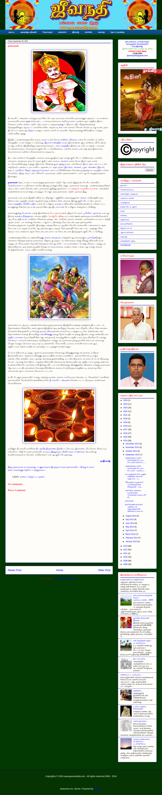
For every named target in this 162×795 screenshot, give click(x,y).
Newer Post (14, 570)
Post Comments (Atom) (65, 578)
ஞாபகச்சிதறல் (126, 224)
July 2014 (130, 519)
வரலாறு (101, 32)
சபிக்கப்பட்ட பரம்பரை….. (131, 675)
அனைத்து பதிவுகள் (28, 32)
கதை (122, 211)
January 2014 (131, 541)
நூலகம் (123, 185)
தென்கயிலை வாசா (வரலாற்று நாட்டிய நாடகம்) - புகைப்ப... (135, 468)
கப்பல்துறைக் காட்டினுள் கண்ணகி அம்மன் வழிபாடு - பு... (135, 476)
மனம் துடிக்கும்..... (141, 721)
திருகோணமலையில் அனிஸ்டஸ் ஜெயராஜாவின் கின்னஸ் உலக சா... (134, 507)
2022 (125, 411)
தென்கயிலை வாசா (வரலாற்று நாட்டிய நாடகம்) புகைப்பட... (135, 460)
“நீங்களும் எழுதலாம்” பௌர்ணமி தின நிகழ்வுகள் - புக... (134, 484)
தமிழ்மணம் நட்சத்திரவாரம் (132, 580)
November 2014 (132, 447)
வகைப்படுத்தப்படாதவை (32, 476)
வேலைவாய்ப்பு (127, 190)
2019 (125, 422)
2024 (125, 404)
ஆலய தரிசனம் (127, 232)
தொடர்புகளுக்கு (117, 32)
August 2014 (131, 516)
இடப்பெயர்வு (139, 659)
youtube (88, 32)
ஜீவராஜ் (75, 32)
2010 (125, 557)
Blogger (97, 789)
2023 (125, 408)
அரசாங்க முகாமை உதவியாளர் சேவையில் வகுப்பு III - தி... (136, 493)
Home (59, 570)
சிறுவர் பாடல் (126, 228)
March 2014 (131, 534)
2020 (125, 418)
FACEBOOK (125, 245)
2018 (125, 426)
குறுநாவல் (124, 220)
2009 (125, 561)
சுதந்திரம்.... (138, 691)
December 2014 (132, 444)
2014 (125, 441)
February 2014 (132, 538)
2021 (125, 415)
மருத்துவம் (125, 202)
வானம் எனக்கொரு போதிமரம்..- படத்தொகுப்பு (141, 741)
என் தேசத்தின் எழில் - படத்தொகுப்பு (142, 642)
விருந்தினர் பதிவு (127, 241)
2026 (125, 400)
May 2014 (130, 527)
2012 (125, 550)
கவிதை (123, 215)
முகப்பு (11, 32)
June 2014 (130, 523)
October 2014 (131, 451)
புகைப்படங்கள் (127, 198)
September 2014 (133, 455)
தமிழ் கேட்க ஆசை (128, 207)
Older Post (104, 570)
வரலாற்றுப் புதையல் (129, 194)
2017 (125, 429)
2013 (125, 546)
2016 (125, 433)
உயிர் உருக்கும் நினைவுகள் (139, 708)
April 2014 (130, 530)
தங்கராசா (62, 32)
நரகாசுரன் (129, 501)
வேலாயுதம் (48, 32)
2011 (125, 553)
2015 (125, 437)
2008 (125, 564)
